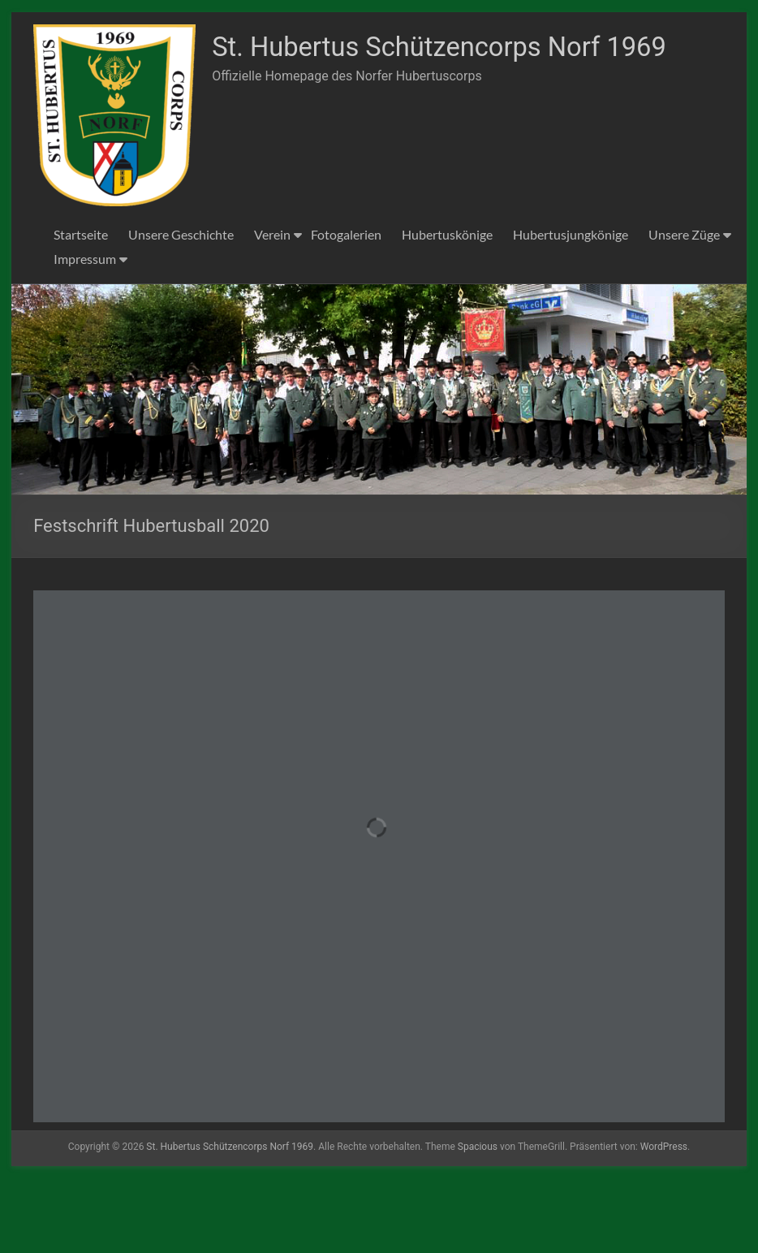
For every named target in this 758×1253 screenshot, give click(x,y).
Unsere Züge (684, 309)
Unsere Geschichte (181, 309)
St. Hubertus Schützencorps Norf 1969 (283, 229)
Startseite (81, 309)
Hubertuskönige (447, 309)
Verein (272, 309)
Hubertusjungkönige (570, 309)
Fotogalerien (346, 309)
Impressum (85, 333)
